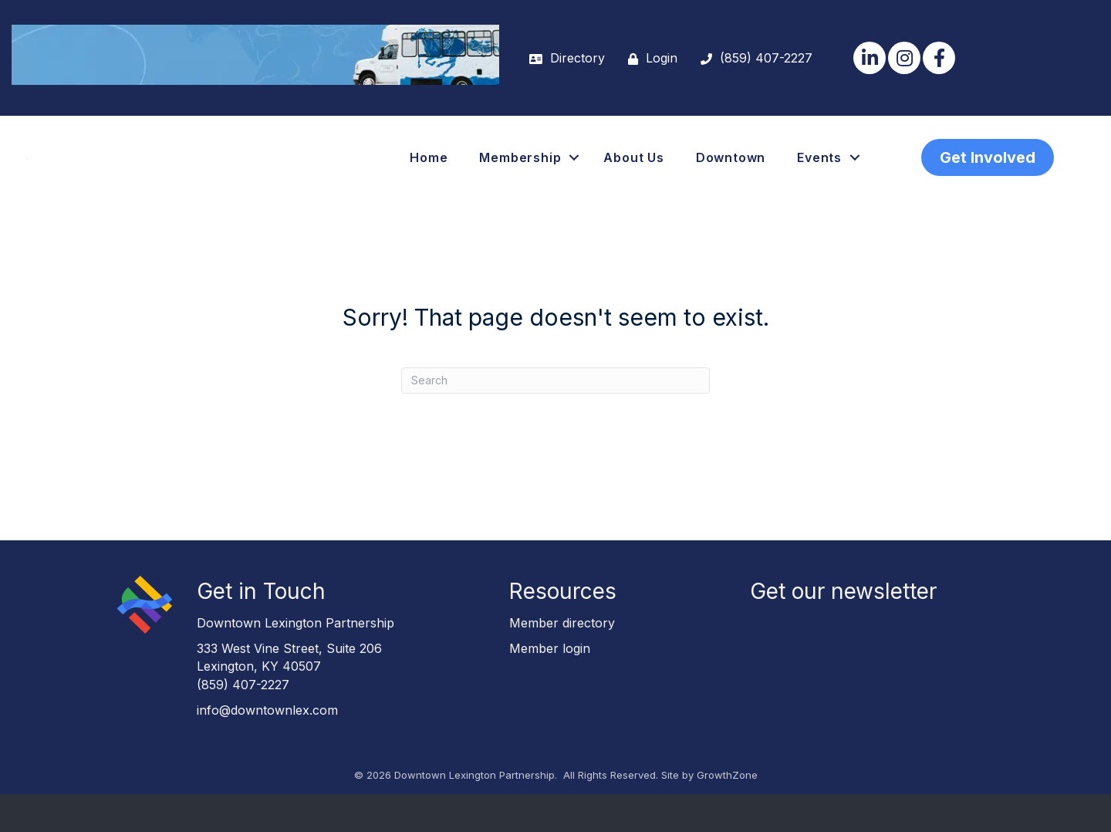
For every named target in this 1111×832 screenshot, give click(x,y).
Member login (549, 686)
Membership (520, 176)
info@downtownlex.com (267, 748)
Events (819, 176)
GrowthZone (727, 813)
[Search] (555, 418)
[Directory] (563, 58)
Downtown (730, 176)
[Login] (648, 58)
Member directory (562, 660)
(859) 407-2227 (243, 722)
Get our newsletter (843, 629)
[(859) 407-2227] (752, 58)
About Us (633, 176)
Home (428, 176)
